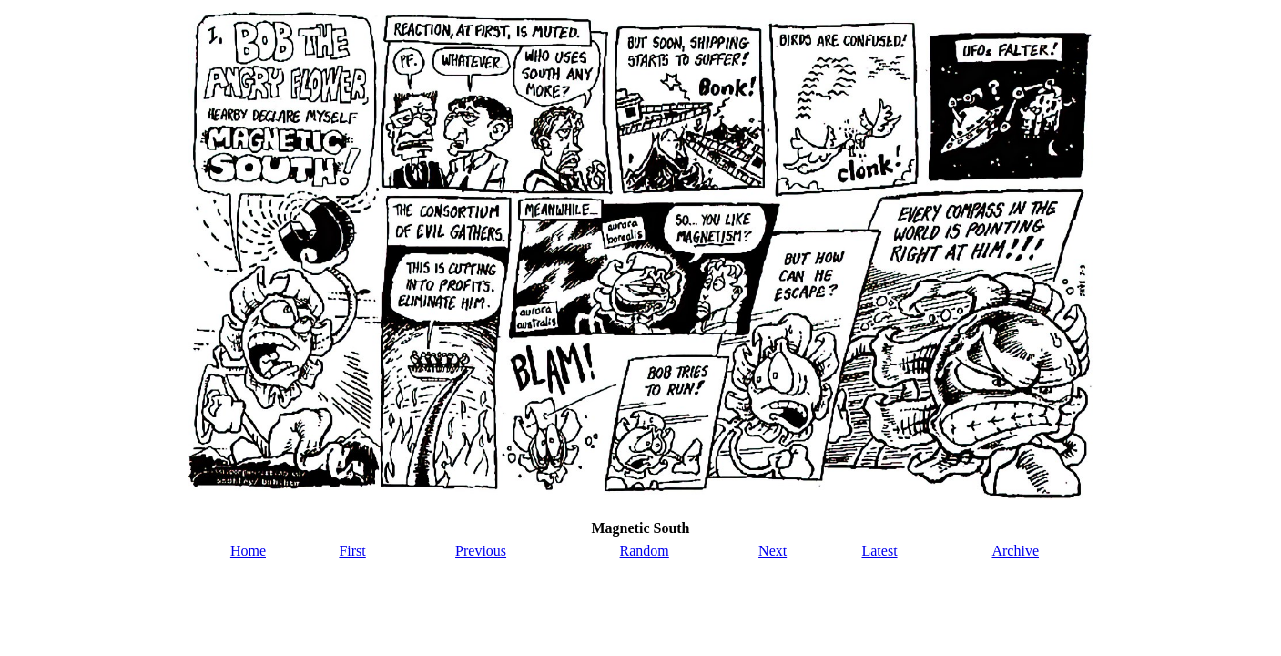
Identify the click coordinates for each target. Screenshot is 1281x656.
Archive (1015, 551)
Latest (879, 551)
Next (772, 551)
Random (644, 551)
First (352, 551)
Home (248, 551)
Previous (480, 551)
